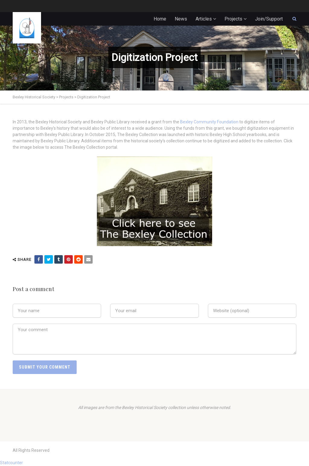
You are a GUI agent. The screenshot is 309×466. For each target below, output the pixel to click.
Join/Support (269, 19)
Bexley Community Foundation (209, 121)
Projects (233, 19)
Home (160, 19)
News (181, 19)
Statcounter (11, 462)
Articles (204, 19)
